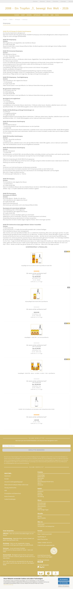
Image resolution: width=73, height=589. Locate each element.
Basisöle (40, 480)
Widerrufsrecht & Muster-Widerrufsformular (16, 485)
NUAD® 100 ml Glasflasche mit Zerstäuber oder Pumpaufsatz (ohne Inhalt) (36, 409)
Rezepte (40, 508)
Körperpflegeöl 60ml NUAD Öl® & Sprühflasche (36, 301)
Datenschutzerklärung (8, 584)
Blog (57, 15)
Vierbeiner (40, 485)
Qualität (40, 493)
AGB (5, 490)
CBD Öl (39, 483)
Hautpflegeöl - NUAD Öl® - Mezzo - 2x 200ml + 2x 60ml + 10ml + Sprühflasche (36, 373)
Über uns (40, 522)
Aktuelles (40, 513)
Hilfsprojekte (41, 524)
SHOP (23, 15)
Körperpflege (41, 475)
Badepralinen (41, 476)
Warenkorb (42, 1)
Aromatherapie (42, 503)
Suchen (48, 1)
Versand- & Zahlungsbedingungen (13, 482)
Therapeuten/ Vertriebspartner (46, 526)
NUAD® (16, 15)
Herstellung (41, 496)
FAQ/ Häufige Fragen (43, 510)
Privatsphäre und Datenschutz (12, 493)
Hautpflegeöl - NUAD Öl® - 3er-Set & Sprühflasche (36, 337)
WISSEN (29, 15)
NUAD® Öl (40, 491)
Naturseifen (41, 478)
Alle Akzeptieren (64, 579)
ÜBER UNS (45, 15)
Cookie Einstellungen (10, 499)
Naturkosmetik (42, 505)
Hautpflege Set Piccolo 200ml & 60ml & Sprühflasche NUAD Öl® (36, 265)
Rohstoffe (40, 495)
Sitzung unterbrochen (10, 487)
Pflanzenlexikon (42, 506)
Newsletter (35, 1)
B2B (52, 15)
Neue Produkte (42, 518)
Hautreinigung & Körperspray (46, 481)
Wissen (40, 500)
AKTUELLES (37, 15)
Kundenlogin (63, 1)
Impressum (7, 476)
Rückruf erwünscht (9, 496)
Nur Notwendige (64, 583)
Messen (40, 516)
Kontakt (6, 479)
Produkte (40, 472)
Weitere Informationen (63, 586)
